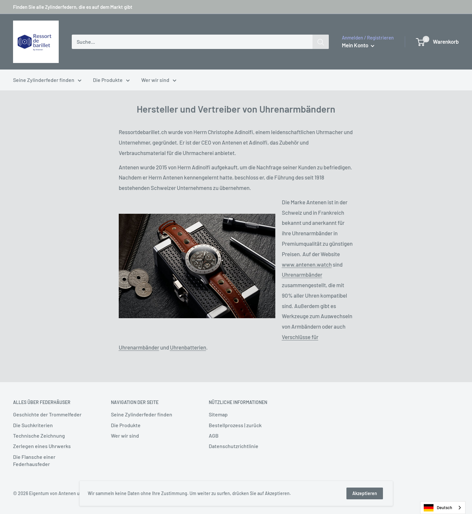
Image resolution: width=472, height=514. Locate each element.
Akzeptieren (364, 493)
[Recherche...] (192, 42)
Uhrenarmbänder (302, 274)
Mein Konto (358, 45)
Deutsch (438, 508)
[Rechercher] (320, 42)
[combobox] (442, 507)
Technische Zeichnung (39, 435)
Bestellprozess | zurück (235, 425)
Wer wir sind (158, 81)
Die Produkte (111, 81)
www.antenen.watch (307, 264)
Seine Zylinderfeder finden (47, 81)
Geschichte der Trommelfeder (47, 414)
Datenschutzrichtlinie (233, 446)
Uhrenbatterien (188, 347)
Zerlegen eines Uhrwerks (42, 446)
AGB (214, 435)
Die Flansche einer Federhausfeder (34, 460)
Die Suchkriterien (33, 425)
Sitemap (218, 414)
